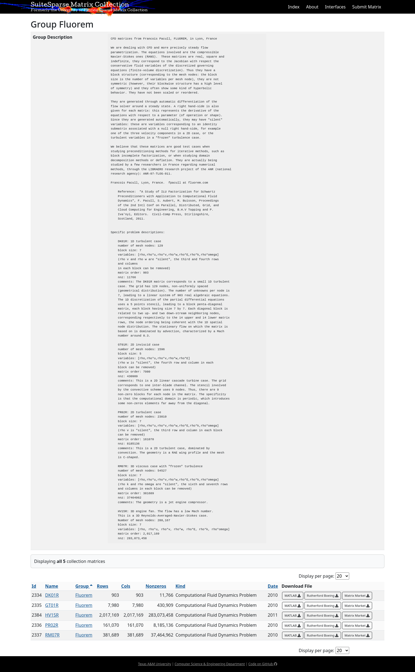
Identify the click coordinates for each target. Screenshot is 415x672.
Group (84, 586)
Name (51, 586)
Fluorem (83, 595)
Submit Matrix (366, 7)
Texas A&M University (154, 664)
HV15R (52, 615)
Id (34, 586)
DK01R (52, 595)
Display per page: (316, 576)
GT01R (51, 605)
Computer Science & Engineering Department (209, 664)
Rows (102, 586)
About (312, 7)
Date (273, 586)
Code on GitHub (262, 664)
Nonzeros (156, 586)
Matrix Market (357, 595)
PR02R (51, 625)
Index (294, 7)
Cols (125, 586)
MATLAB (292, 595)
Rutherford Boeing (323, 595)
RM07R (52, 635)
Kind (180, 586)
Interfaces (335, 7)
